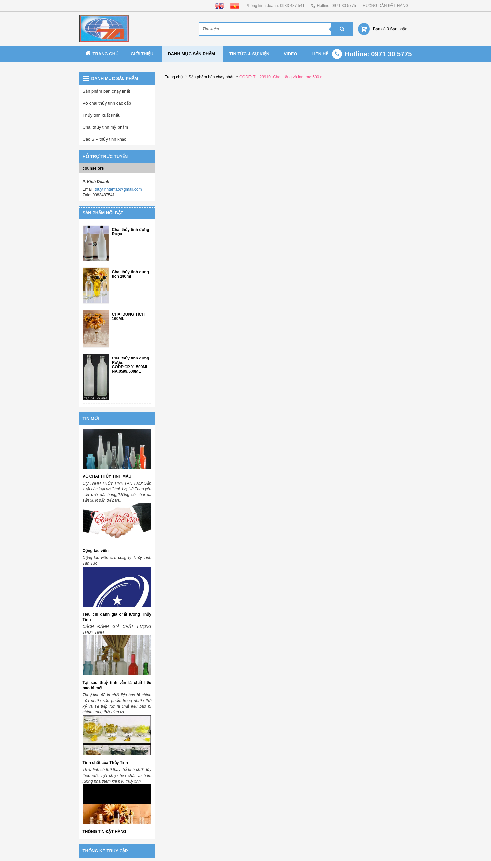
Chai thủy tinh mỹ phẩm (105, 127)
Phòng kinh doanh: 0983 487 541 (275, 5)
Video (290, 53)
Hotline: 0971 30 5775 (336, 5)
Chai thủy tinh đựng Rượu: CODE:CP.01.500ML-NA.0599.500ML (131, 365)
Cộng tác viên (96, 550)
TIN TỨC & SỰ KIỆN (249, 53)
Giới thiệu (142, 53)
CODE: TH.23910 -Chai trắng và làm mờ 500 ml (281, 77)
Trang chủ (102, 54)
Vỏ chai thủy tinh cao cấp (107, 103)
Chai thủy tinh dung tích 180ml (130, 274)
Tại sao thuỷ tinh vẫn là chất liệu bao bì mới (117, 685)
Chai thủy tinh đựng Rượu (130, 232)
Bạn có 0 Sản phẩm (390, 29)
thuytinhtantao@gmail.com (118, 189)
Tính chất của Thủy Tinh (105, 762)
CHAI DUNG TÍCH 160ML (128, 316)
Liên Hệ (320, 53)
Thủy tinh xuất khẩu (102, 115)
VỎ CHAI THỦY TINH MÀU (107, 476)
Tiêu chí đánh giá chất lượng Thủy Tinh (117, 617)
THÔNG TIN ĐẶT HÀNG (104, 831)
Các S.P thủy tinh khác (104, 139)
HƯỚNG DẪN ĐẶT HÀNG (385, 5)
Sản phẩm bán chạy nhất (106, 91)
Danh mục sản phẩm (191, 53)
